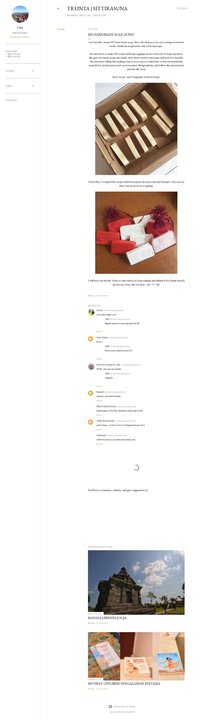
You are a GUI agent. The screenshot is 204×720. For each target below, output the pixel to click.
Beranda (72, 15)
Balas (99, 332)
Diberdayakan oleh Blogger (122, 706)
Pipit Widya (102, 337)
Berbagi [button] (61, 29)
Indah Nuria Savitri (105, 421)
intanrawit (101, 435)
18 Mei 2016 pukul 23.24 (120, 374)
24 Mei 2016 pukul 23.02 (126, 421)
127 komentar (102, 623)
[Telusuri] (182, 8)
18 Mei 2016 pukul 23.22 (120, 319)
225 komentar (102, 689)
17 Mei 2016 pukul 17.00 (131, 365)
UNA (107, 319)
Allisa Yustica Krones (106, 406)
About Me (85, 15)
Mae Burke (130, 712)
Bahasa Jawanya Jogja (107, 618)
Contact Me (99, 15)
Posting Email (102, 295)
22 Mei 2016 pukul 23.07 (115, 392)
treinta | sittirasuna (97, 8)
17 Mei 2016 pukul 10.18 (113, 310)
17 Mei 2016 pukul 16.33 (118, 338)
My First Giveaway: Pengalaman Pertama (124, 683)
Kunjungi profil (20, 37)
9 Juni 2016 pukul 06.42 (117, 435)
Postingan (14, 54)
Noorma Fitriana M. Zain (108, 364)
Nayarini (100, 392)
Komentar (14, 56)
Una (20, 27)
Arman (99, 310)
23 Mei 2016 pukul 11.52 (127, 406)
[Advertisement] (136, 519)
